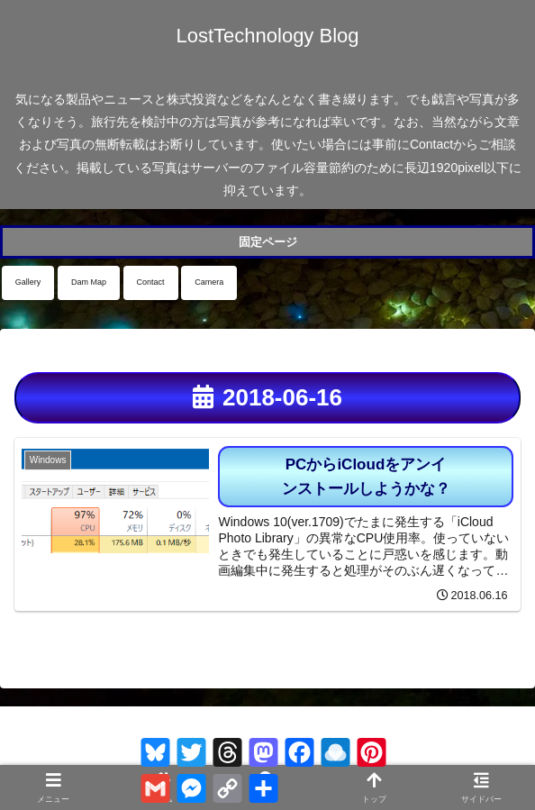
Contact (151, 282)
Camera (209, 282)
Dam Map (88, 282)
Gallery (28, 282)
